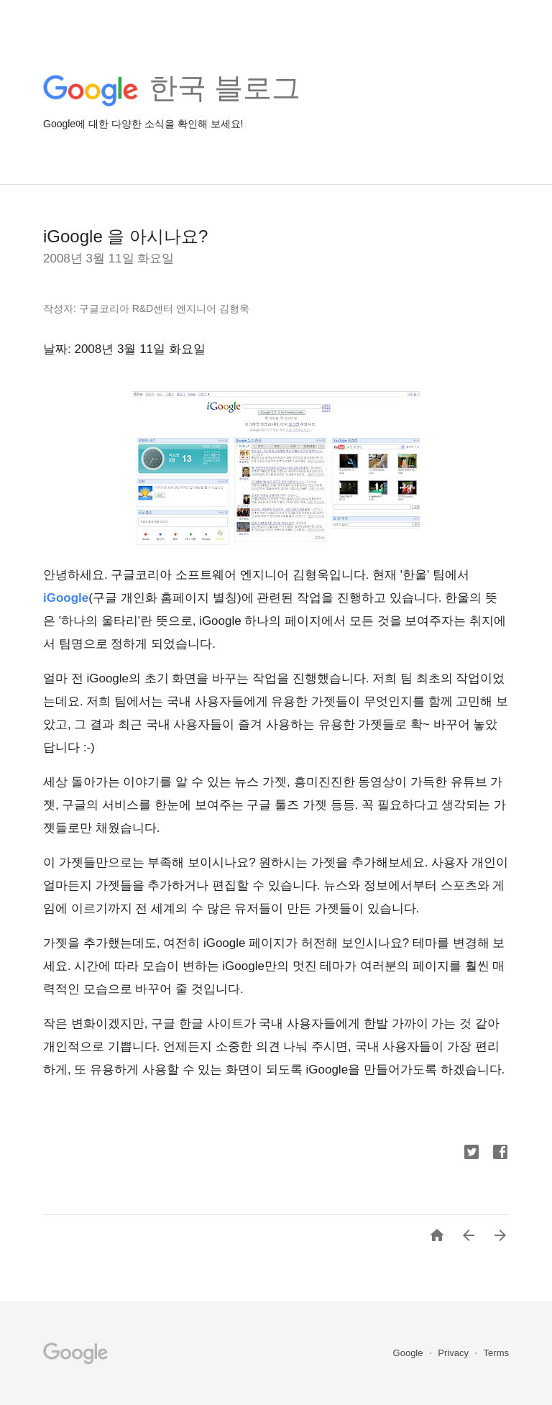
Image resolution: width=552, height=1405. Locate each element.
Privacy (454, 1352)
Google (409, 1352)
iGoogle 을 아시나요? (125, 236)
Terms (496, 1352)
